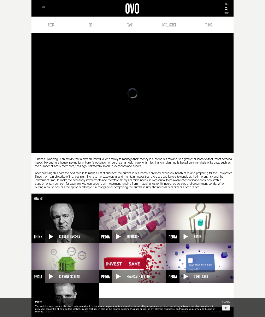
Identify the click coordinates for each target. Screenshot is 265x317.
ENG (226, 4)
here (95, 308)
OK (226, 308)
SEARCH (226, 13)
